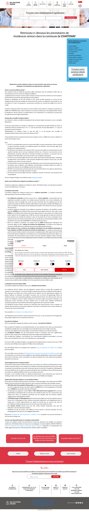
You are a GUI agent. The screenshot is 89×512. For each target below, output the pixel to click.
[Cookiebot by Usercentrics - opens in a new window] (68, 241)
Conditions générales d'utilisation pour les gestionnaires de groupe (42, 504)
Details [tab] (44, 245)
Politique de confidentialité (42, 505)
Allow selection (44, 269)
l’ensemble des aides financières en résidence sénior (26, 414)
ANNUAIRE (71, 3)
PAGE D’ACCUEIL (28, 4)
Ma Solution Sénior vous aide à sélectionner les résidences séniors (42, 353)
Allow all (64, 269)
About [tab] (65, 245)
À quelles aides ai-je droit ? (71, 438)
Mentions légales (42, 498)
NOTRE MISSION (35, 4)
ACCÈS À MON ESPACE (64, 4)
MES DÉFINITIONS (57, 4)
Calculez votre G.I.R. (18, 438)
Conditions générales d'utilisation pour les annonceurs (43, 500)
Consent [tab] (24, 245)
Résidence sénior (44, 453)
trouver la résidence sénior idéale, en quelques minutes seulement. (23, 425)
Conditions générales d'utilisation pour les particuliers (42, 501)
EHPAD (18, 453)
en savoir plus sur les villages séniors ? (23, 312)
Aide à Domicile (71, 453)
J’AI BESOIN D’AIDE (80, 5)
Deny (24, 269)
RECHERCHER (70, 17)
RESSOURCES (43, 3)
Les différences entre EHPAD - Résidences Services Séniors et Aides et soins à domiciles (44, 438)
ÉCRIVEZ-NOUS (50, 4)
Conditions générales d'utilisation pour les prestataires (43, 503)
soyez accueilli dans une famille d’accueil (48, 347)
